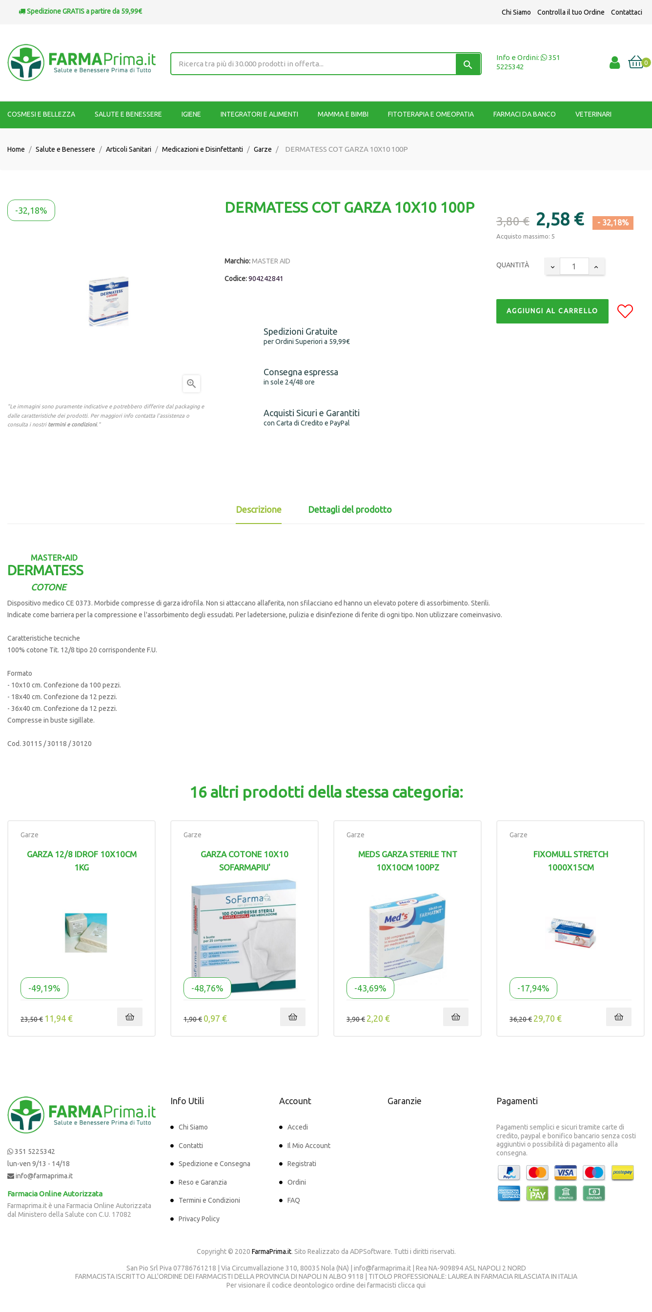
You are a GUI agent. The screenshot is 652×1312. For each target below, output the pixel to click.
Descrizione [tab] (259, 509)
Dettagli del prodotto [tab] (350, 509)
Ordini (296, 1182)
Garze (29, 835)
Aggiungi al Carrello (552, 311)
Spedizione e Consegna (214, 1164)
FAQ (293, 1200)
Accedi (297, 1127)
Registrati (301, 1164)
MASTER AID (271, 261)
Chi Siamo (516, 12)
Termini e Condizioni (209, 1200)
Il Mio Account (308, 1146)
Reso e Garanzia (203, 1182)
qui (421, 1285)
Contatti (191, 1146)
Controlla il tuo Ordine (571, 12)
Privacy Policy (199, 1219)
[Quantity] (574, 266)
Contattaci (626, 12)
